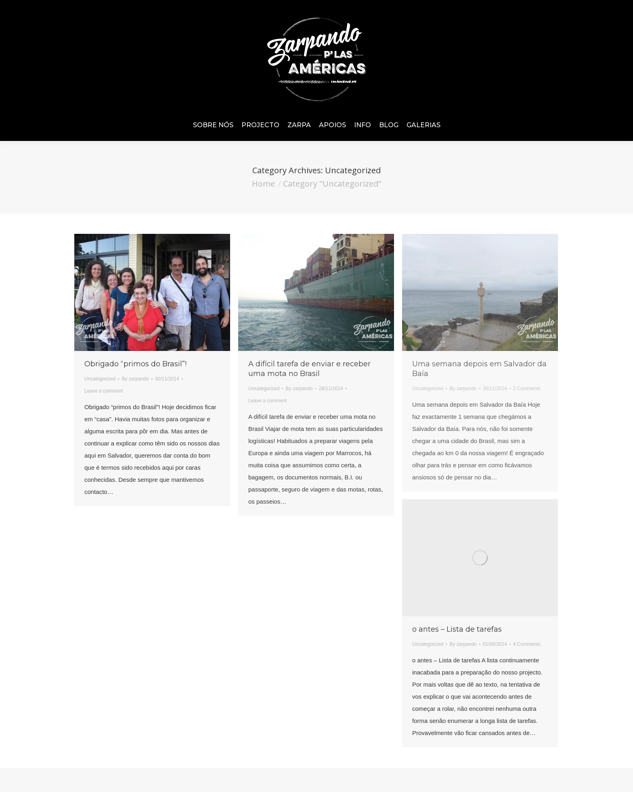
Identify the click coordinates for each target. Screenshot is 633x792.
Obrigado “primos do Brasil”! (135, 363)
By (135, 379)
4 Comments (527, 644)
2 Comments (527, 388)
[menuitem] (213, 125)
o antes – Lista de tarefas (457, 629)
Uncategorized (99, 379)
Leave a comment (103, 391)
